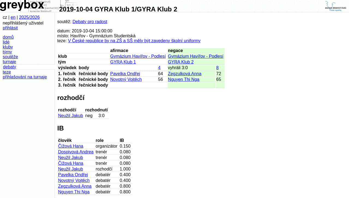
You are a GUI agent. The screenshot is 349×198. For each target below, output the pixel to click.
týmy (7, 52)
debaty (9, 67)
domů (8, 37)
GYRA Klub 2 (181, 62)
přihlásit (10, 28)
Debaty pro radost (90, 21)
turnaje (9, 61)
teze (7, 72)
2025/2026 (29, 17)
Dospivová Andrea (76, 152)
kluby (8, 47)
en (13, 17)
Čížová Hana (70, 146)
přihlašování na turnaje (25, 77)
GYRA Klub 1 (123, 62)
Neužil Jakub (70, 115)
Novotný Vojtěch (126, 79)
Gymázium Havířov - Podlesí (138, 56)
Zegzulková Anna (184, 73)
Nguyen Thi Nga (183, 79)
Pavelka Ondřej (125, 73)
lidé (6, 42)
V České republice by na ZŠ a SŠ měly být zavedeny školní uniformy (134, 40)
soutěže (10, 56)
